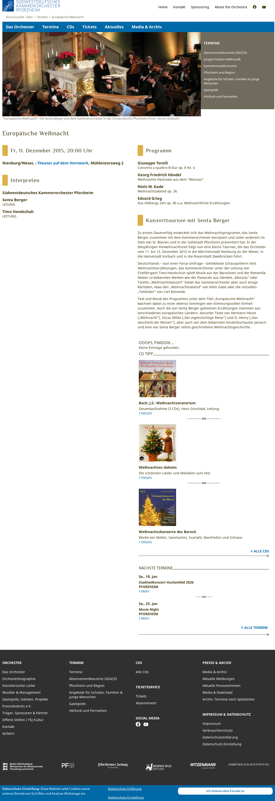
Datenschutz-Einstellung (222, 744)
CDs (70, 26)
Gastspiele (211, 90)
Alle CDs (261, 551)
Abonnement (146, 703)
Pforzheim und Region (219, 72)
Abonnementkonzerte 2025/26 (225, 52)
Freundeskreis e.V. (16, 706)
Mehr (145, 591)
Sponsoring (200, 7)
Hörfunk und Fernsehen (220, 96)
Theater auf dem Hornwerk (63, 163)
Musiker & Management (21, 692)
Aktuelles (114, 26)
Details (146, 413)
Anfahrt (8, 733)
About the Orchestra (231, 7)
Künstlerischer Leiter (18, 685)
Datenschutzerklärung (220, 737)
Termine (50, 26)
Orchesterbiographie (19, 678)
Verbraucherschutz (218, 730)
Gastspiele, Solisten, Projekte (25, 699)
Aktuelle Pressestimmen (222, 685)
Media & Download (218, 692)
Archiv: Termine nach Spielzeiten (229, 699)
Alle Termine (256, 627)
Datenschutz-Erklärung (125, 788)
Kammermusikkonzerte (220, 66)
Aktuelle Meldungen (219, 678)
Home (163, 7)
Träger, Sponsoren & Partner (25, 713)
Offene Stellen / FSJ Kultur (23, 720)
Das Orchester (20, 26)
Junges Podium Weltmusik (222, 59)
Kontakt (179, 7)
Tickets (89, 26)
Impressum (212, 723)
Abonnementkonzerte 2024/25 (93, 678)
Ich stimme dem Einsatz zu (225, 791)
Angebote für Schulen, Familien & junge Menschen (231, 81)
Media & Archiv (147, 26)
